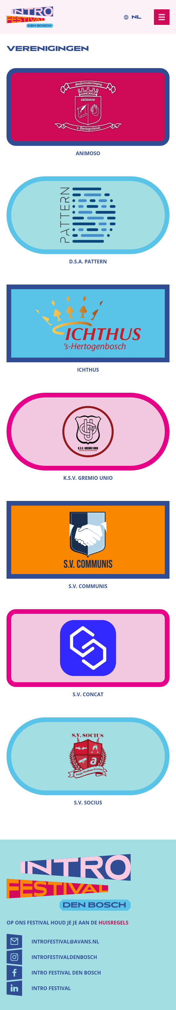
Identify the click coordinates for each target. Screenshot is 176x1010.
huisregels (113, 922)
